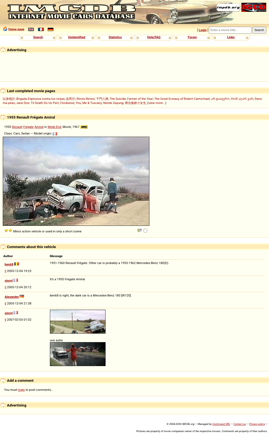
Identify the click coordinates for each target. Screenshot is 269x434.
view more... (157, 103)
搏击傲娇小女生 (135, 103)
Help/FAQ (153, 37)
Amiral (39, 127)
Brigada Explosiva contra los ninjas (40, 99)
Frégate (28, 127)
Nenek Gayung (113, 103)
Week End (54, 127)
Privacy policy (257, 423)
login (21, 390)
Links (231, 37)
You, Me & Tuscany (89, 103)
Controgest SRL (221, 423)
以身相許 (9, 99)
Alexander (12, 297)
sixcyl (9, 280)
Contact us (239, 423)
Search (38, 37)
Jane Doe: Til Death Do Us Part (37, 103)
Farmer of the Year (140, 99)
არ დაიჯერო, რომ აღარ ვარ (232, 99)
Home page (16, 29)
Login (202, 30)
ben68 (9, 264)
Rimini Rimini (86, 99)
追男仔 (70, 99)
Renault (17, 127)
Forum (192, 37)
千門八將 (102, 99)
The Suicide (118, 99)
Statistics (115, 37)
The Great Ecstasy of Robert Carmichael (182, 99)
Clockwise (67, 103)
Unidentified (76, 37)
